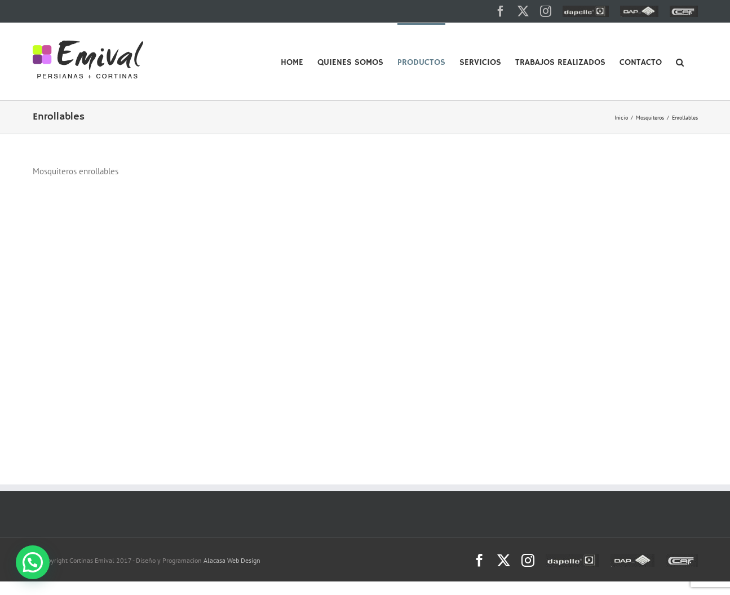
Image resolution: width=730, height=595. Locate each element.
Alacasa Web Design (231, 560)
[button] (680, 61)
